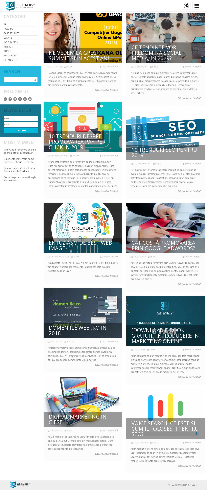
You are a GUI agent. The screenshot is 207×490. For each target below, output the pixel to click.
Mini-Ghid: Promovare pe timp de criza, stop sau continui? (20, 151)
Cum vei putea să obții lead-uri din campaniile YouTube (20, 169)
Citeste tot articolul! (106, 90)
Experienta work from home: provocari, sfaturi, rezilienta (19, 160)
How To (8, 28)
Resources (10, 55)
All (6, 24)
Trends (8, 46)
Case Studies (11, 33)
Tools (7, 51)
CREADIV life (11, 60)
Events (8, 37)
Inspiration (11, 42)
